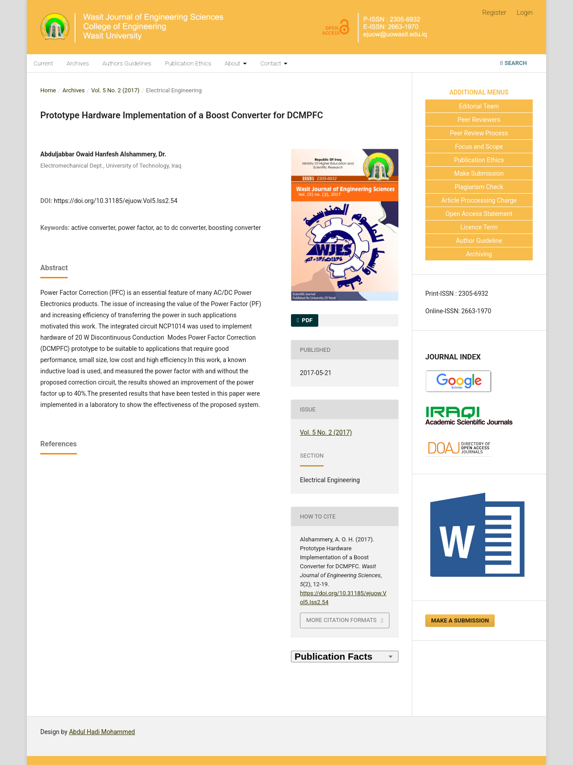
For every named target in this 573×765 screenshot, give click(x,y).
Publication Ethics (188, 63)
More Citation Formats (341, 620)
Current (43, 63)
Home (48, 90)
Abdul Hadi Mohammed (102, 731)
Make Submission (479, 173)
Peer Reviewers (479, 119)
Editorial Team (479, 106)
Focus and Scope (479, 146)
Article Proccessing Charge (479, 200)
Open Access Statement (479, 213)
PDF (306, 320)
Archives (78, 63)
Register (494, 13)
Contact (271, 63)
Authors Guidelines (127, 63)
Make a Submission (460, 620)
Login (525, 13)
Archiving (479, 254)
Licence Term (479, 227)
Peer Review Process (479, 133)
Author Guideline (479, 240)
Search (513, 63)
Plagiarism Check (479, 186)
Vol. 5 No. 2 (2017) (115, 90)
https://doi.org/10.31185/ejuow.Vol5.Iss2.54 (115, 200)
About (233, 63)
